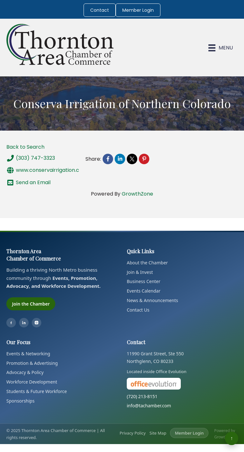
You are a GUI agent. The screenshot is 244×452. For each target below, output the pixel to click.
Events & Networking (28, 354)
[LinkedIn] (24, 322)
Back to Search (25, 147)
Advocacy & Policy (25, 372)
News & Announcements (152, 300)
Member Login (138, 10)
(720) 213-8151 (142, 396)
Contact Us (138, 310)
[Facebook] (11, 322)
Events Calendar (143, 291)
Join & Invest (140, 272)
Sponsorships (20, 401)
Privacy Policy (132, 433)
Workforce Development (31, 382)
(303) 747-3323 (30, 158)
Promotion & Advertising (32, 363)
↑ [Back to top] (231, 438)
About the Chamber (147, 263)
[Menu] (221, 48)
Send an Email (28, 182)
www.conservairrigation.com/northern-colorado (72, 170)
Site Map (157, 433)
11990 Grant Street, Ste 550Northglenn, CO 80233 (155, 357)
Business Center (143, 281)
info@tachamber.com (149, 406)
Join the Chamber (31, 304)
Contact (99, 10)
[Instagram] (36, 322)
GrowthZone (137, 193)
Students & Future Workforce (36, 391)
